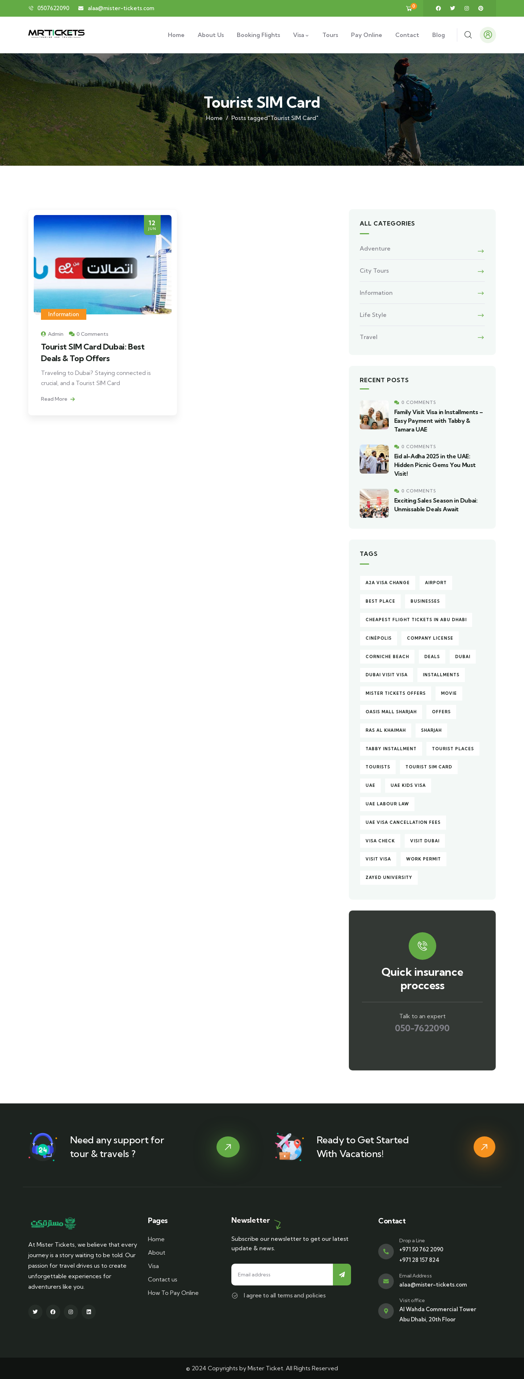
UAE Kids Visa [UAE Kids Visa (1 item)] (408, 785)
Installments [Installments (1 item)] (441, 674)
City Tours (374, 270)
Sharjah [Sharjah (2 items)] (431, 730)
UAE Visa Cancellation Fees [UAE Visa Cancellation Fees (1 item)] (403, 822)
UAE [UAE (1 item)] (370, 785)
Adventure (375, 248)
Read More (58, 399)
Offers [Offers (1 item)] (441, 711)
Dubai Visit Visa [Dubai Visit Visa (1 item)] (387, 674)
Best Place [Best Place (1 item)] (380, 601)
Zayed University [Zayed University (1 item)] (389, 877)
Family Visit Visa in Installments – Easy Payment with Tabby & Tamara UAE (438, 420)
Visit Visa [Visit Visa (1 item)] (378, 859)
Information (63, 314)
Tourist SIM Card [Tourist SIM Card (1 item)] (428, 766)
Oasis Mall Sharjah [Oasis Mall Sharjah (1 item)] (391, 711)
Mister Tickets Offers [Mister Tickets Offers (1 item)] (396, 693)
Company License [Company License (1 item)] (430, 638)
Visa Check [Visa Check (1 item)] (380, 840)
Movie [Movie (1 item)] (449, 693)
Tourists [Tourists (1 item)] (378, 766)
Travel (368, 336)
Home (214, 117)
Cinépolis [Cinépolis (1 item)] (379, 638)
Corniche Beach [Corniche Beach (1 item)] (387, 656)
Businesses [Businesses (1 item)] (425, 601)
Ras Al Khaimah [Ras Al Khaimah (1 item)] (386, 730)
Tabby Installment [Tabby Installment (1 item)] (391, 748)
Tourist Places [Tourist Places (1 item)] (453, 748)
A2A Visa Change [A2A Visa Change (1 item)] (388, 582)
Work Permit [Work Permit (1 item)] (423, 859)
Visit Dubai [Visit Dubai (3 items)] (425, 840)
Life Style (373, 314)
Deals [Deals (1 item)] (432, 656)
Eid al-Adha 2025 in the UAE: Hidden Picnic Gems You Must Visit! (435, 465)
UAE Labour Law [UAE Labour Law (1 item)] (387, 803)
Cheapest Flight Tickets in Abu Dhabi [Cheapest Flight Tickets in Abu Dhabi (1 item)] (416, 619)
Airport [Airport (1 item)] (436, 582)
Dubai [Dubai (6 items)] (462, 656)
